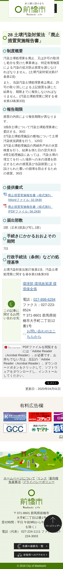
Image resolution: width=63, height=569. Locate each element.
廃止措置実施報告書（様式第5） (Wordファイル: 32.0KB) (30, 197)
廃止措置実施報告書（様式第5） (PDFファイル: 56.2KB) (30, 209)
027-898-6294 (44, 299)
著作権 (53, 478)
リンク (42, 478)
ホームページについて (19, 478)
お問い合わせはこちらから (41, 334)
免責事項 (14, 482)
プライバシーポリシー (39, 482)
